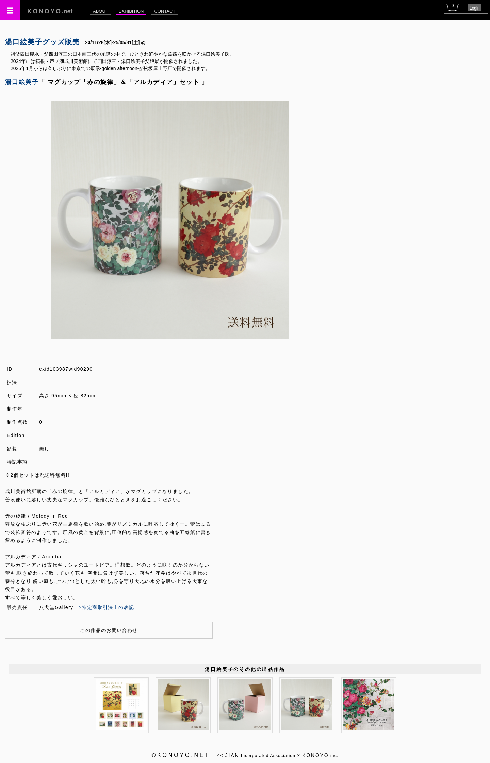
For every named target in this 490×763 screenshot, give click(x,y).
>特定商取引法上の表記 (106, 607)
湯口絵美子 (22, 82)
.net (50, 11)
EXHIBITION (131, 11)
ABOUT (100, 11)
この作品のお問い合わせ (108, 630)
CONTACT (164, 11)
